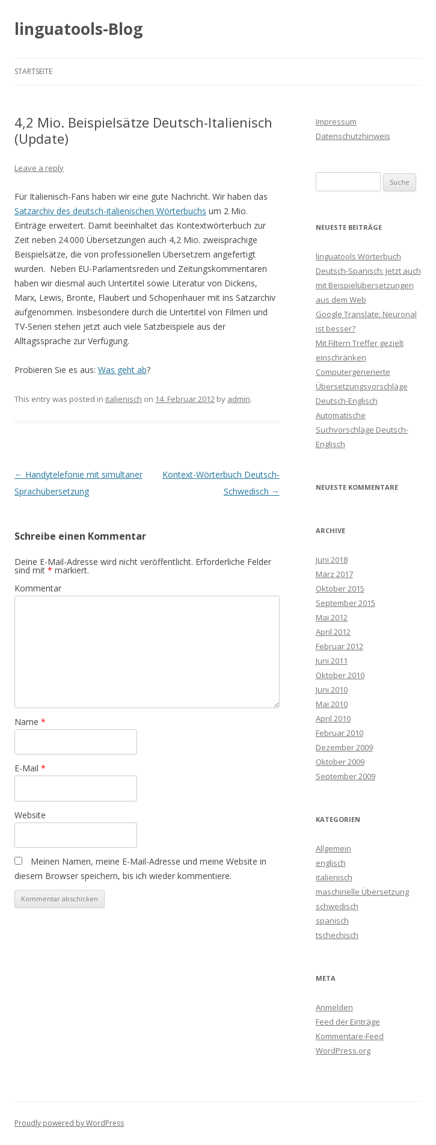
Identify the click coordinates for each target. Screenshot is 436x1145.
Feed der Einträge (348, 1021)
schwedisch (337, 906)
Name (30, 721)
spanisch (332, 920)
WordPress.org (343, 1050)
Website (30, 815)
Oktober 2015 (340, 588)
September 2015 (345, 602)
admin (238, 398)
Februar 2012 (339, 646)
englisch (331, 862)
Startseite (33, 71)
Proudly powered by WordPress (69, 1123)
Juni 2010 (332, 689)
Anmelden (334, 1007)
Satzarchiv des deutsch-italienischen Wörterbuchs (110, 211)
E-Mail (30, 768)
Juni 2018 (332, 559)
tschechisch (337, 935)
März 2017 (334, 574)
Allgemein (333, 848)
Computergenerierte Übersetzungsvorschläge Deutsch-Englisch (362, 386)
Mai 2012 (332, 617)
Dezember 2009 (344, 747)
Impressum (336, 121)
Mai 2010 (332, 704)
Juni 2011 (332, 660)
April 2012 (333, 631)
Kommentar (37, 588)
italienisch (123, 398)
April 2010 (333, 718)
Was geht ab (122, 369)
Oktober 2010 (340, 675)
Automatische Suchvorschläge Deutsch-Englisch (362, 429)
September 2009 (345, 776)
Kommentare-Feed (350, 1036)
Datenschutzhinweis (353, 136)
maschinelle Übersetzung (362, 891)
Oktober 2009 (340, 761)
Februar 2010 (339, 732)
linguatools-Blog (78, 29)
